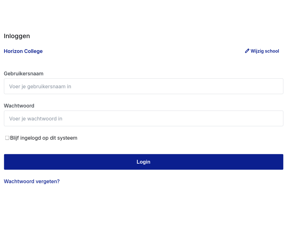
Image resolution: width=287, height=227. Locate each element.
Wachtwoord (19, 105)
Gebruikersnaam (23, 73)
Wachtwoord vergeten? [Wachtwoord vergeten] (32, 181)
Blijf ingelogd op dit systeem (41, 138)
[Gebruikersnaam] (143, 86)
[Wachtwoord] (143, 118)
